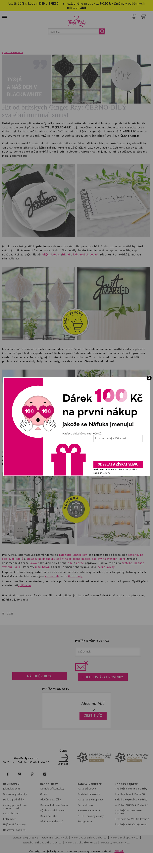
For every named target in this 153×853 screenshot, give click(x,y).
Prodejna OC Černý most (131, 824)
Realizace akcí (48, 816)
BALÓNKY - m (85, 810)
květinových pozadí (85, 254)
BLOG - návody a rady (90, 816)
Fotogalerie (84, 821)
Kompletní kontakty (52, 788)
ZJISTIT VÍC (93, 715)
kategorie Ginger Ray (73, 555)
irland (66, 254)
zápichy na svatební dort (108, 559)
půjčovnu (24, 585)
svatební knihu (12, 567)
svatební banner (133, 563)
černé (80, 563)
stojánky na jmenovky (40, 559)
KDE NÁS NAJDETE (126, 784)
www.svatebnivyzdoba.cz (89, 837)
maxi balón (42, 567)
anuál (97, 810)
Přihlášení (134, 16)
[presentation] (117, 453)
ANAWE (119, 851)
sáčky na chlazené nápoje (73, 559)
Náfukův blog (40, 676)
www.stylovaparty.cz (115, 842)
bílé (70, 563)
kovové (34, 563)
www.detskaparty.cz (125, 837)
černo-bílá (52, 576)
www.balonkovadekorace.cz (42, 842)
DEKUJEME (47, 3)
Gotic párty (75, 576)
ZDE (83, 8)
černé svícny (106, 567)
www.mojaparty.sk (55, 837)
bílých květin (50, 254)
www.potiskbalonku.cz (81, 842)
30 (57, 3)
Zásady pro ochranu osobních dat (15, 807)
